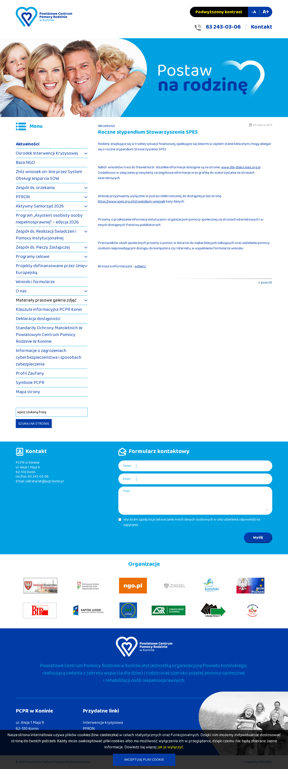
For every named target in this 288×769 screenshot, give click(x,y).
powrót (266, 282)
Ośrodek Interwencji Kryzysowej (47, 153)
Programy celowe (32, 256)
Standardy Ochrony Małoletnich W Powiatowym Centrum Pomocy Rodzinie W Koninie (49, 335)
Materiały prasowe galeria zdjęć (46, 300)
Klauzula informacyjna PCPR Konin (49, 309)
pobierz (140, 266)
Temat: (127, 466)
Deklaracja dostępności (38, 318)
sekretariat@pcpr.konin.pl (44, 481)
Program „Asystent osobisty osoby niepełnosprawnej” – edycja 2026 (49, 219)
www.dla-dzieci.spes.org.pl (241, 167)
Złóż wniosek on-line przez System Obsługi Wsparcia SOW (49, 175)
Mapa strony (28, 391)
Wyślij (258, 537)
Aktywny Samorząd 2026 (40, 206)
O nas (21, 291)
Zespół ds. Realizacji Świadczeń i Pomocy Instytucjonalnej (46, 234)
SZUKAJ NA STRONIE (33, 423)
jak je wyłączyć (170, 747)
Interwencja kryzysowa (103, 722)
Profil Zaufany (30, 373)
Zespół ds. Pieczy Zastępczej (43, 247)
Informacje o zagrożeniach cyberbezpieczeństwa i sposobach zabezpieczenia (48, 357)
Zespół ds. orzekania (35, 187)
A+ (266, 11)
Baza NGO (25, 162)
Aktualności (27, 144)
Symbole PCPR (30, 382)
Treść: (126, 491)
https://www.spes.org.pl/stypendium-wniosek (131, 201)
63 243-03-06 (223, 27)
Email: (126, 479)
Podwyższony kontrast (219, 12)
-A (253, 12)
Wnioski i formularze (35, 281)
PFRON (23, 197)
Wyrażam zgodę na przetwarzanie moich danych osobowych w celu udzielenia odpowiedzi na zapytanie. (192, 522)
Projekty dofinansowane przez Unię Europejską (50, 269)
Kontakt (261, 27)
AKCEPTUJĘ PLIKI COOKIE (144, 759)
